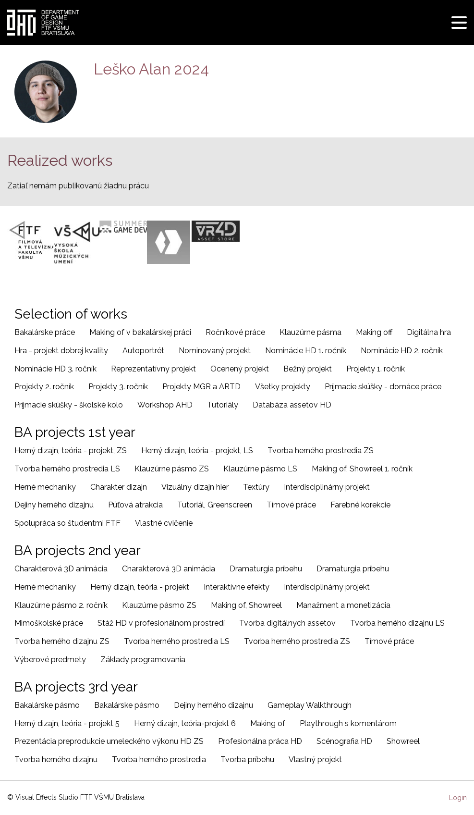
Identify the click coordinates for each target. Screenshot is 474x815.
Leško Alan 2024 (151, 69)
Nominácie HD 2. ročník (402, 350)
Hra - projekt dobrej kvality (61, 350)
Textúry (256, 487)
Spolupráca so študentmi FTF (67, 523)
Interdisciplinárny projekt (327, 487)
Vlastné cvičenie (164, 523)
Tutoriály (222, 404)
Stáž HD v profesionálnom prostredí (161, 623)
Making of (267, 723)
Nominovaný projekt (215, 350)
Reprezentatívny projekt (153, 368)
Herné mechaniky (45, 487)
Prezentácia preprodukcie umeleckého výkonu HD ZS (109, 741)
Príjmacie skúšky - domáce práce (383, 386)
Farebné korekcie (360, 504)
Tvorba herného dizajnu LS (397, 623)
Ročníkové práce (235, 332)
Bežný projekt (307, 368)
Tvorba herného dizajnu (55, 759)
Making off (374, 332)
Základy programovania (142, 659)
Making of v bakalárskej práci (140, 332)
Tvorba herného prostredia (159, 759)
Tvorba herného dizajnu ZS (61, 641)
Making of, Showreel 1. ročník (362, 468)
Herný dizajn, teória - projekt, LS (197, 450)
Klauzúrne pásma (310, 332)
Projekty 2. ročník (44, 386)
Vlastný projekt (315, 759)
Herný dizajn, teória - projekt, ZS (70, 450)
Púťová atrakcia (135, 504)
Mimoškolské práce (48, 623)
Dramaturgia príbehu (266, 568)
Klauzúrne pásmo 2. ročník (61, 605)
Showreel (403, 741)
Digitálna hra (429, 332)
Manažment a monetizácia (343, 605)
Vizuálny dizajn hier (195, 487)
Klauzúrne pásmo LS (260, 468)
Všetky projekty (282, 386)
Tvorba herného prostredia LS (67, 468)
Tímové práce (291, 504)
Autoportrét (143, 350)
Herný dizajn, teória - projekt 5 (67, 723)
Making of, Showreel (246, 605)
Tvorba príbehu (247, 759)
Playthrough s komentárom (348, 723)
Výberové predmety (50, 659)
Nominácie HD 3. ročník (55, 368)
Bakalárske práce (44, 332)
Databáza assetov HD (292, 404)
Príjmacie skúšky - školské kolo (68, 404)
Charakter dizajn (118, 487)
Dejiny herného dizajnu (54, 504)
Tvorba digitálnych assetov (287, 623)
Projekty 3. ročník (118, 386)
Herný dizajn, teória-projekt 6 (185, 723)
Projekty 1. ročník (375, 368)
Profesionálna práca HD (260, 741)
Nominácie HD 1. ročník (305, 350)
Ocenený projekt (239, 368)
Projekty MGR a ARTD (201, 386)
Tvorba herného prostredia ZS (320, 450)
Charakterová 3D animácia (61, 568)
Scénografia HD (344, 741)
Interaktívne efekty (236, 587)
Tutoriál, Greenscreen (214, 504)
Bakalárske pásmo (47, 705)
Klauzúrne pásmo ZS (171, 468)
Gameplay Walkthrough (309, 705)
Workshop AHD (165, 404)
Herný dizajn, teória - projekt (139, 587)
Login (458, 798)
